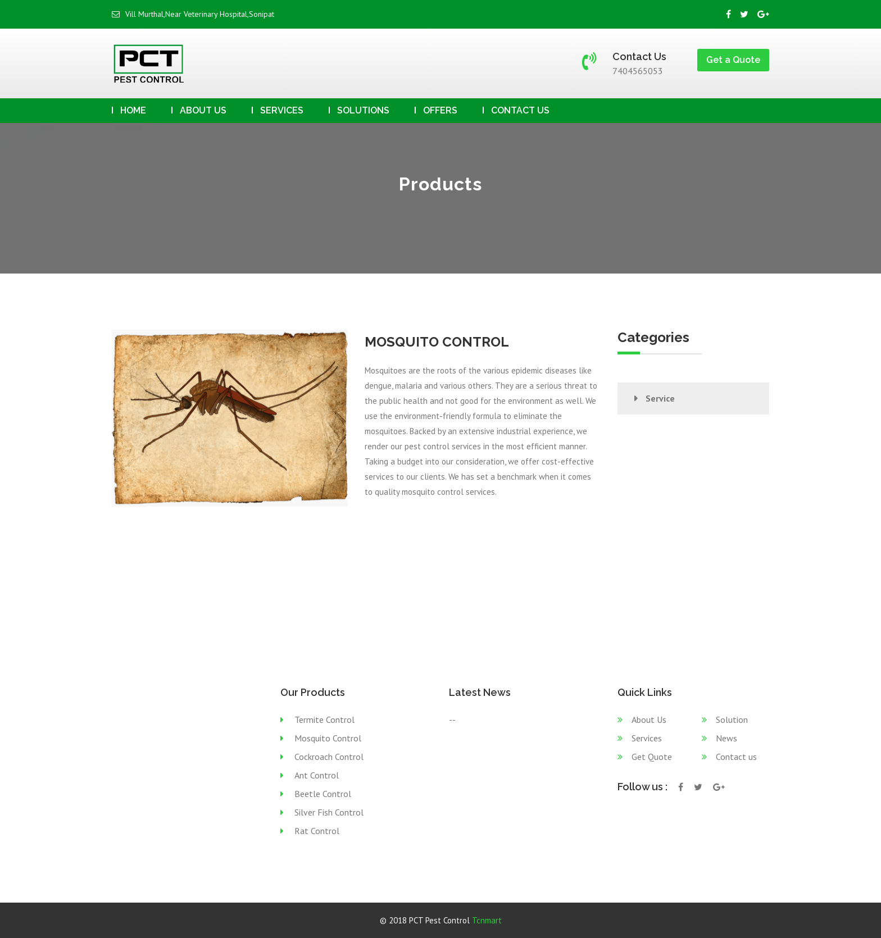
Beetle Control (322, 793)
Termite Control (324, 719)
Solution (732, 719)
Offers (440, 110)
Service (660, 398)
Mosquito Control (327, 738)
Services (281, 110)
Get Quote (652, 756)
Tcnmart (487, 920)
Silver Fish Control (329, 812)
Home (133, 110)
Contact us (520, 110)
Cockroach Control (329, 756)
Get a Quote (733, 59)
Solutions (363, 110)
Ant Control (316, 775)
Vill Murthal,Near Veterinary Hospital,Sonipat (193, 14)
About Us (203, 110)
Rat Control (316, 830)
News (726, 738)
